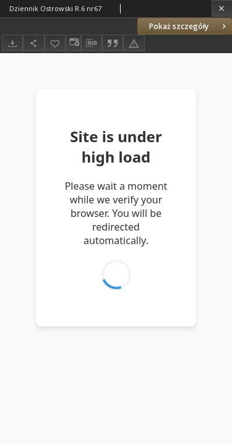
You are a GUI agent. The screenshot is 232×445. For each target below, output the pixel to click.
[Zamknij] (222, 8)
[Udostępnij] (33, 43)
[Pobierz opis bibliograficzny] (91, 43)
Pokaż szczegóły (188, 26)
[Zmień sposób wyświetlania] (73, 43)
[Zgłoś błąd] (133, 43)
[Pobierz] (12, 43)
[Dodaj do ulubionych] (55, 43)
